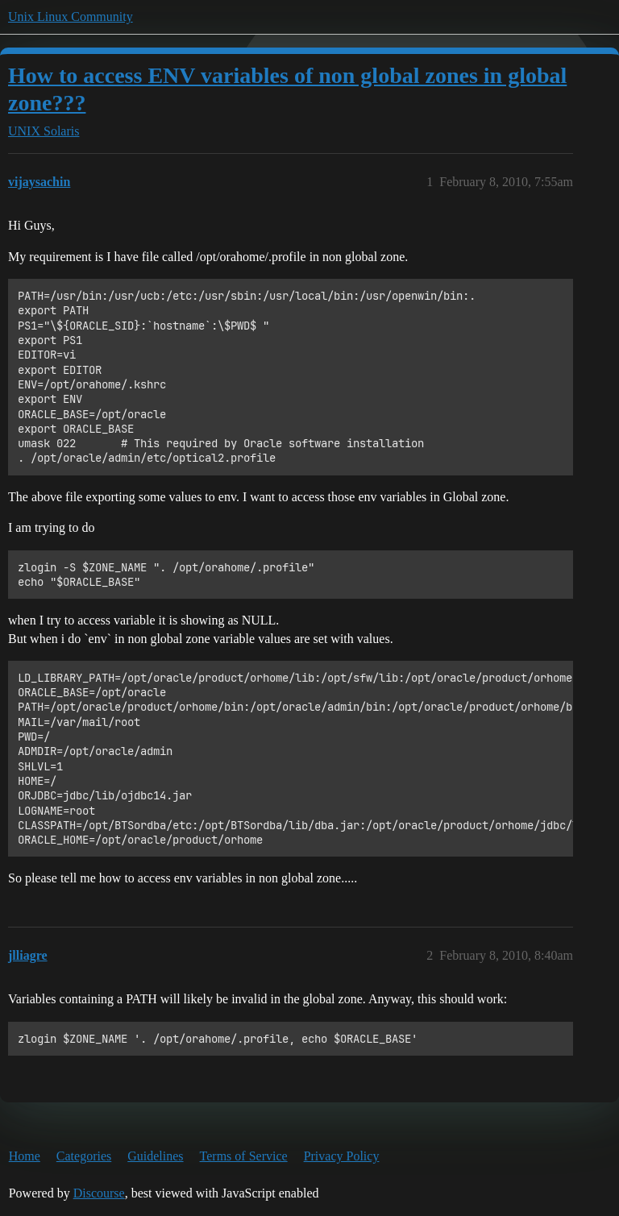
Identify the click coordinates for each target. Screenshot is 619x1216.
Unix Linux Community (70, 16)
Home (24, 1156)
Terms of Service (244, 1156)
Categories (83, 1156)
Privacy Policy (342, 1156)
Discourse (99, 1193)
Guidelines (155, 1156)
